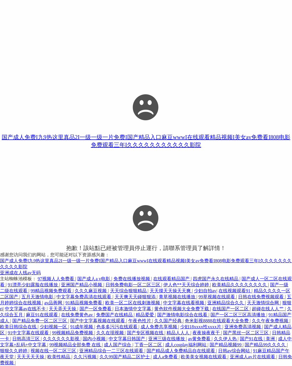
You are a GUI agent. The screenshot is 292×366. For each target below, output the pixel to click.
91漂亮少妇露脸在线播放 (33, 284)
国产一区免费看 (96, 308)
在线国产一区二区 (231, 308)
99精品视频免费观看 (52, 290)
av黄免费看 (200, 338)
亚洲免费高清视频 (243, 326)
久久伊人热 (226, 338)
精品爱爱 (145, 314)
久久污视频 (86, 356)
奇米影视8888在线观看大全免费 (217, 320)
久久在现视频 (110, 332)
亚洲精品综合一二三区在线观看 (111, 350)
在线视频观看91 (235, 290)
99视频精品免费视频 (73, 332)
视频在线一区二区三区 (54, 350)
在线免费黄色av (77, 314)
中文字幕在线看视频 (184, 302)
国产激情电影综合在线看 (182, 314)
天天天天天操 (31, 356)
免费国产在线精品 (115, 314)
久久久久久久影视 (61, 338)
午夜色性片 (140, 320)
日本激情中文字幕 (133, 308)
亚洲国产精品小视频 (82, 284)
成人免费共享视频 (159, 326)
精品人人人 (178, 332)
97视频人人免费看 (56, 278)
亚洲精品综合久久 (226, 302)
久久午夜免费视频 (270, 320)
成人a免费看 (166, 356)
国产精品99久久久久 (266, 344)
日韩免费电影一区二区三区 (133, 284)
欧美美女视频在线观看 (204, 356)
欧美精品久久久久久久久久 (240, 284)
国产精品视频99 (226, 344)
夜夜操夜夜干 (206, 332)
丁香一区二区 (149, 344)
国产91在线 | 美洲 (258, 338)
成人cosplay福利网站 (186, 344)
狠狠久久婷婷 (14, 350)
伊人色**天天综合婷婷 (186, 284)
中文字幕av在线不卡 (26, 308)
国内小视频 (95, 338)
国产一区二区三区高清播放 (238, 314)
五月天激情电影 (37, 296)
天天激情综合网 (263, 302)
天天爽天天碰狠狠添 (136, 296)
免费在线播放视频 (132, 278)
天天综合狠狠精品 (129, 290)
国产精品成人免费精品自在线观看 (181, 350)
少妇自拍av (205, 290)
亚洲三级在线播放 (167, 338)
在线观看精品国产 (172, 278)
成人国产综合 (118, 344)
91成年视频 (82, 326)
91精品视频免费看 (84, 302)
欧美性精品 (59, 356)
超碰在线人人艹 (268, 308)
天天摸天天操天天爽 (171, 290)
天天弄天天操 (63, 308)
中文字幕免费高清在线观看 (84, 296)
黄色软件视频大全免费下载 (182, 308)
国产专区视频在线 (146, 332)
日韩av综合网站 (234, 350)
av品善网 (53, 302)
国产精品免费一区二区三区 (40, 320)
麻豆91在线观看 (42, 314)
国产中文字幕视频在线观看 (98, 320)
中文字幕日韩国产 (127, 338)
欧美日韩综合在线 (19, 326)
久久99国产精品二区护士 (125, 356)
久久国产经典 (168, 320)
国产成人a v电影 (94, 278)
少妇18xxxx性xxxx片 (201, 326)
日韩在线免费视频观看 (261, 296)
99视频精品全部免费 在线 (75, 344)
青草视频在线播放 (177, 296)
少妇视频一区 (54, 326)
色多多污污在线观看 (117, 326)
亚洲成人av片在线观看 (253, 356)
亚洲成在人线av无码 (20, 272)
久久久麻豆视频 (91, 290)
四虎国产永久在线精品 (216, 278)
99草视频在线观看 (217, 296)
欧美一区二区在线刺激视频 (133, 302)
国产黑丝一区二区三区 (246, 332)
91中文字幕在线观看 (29, 332)
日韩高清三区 (26, 338)
